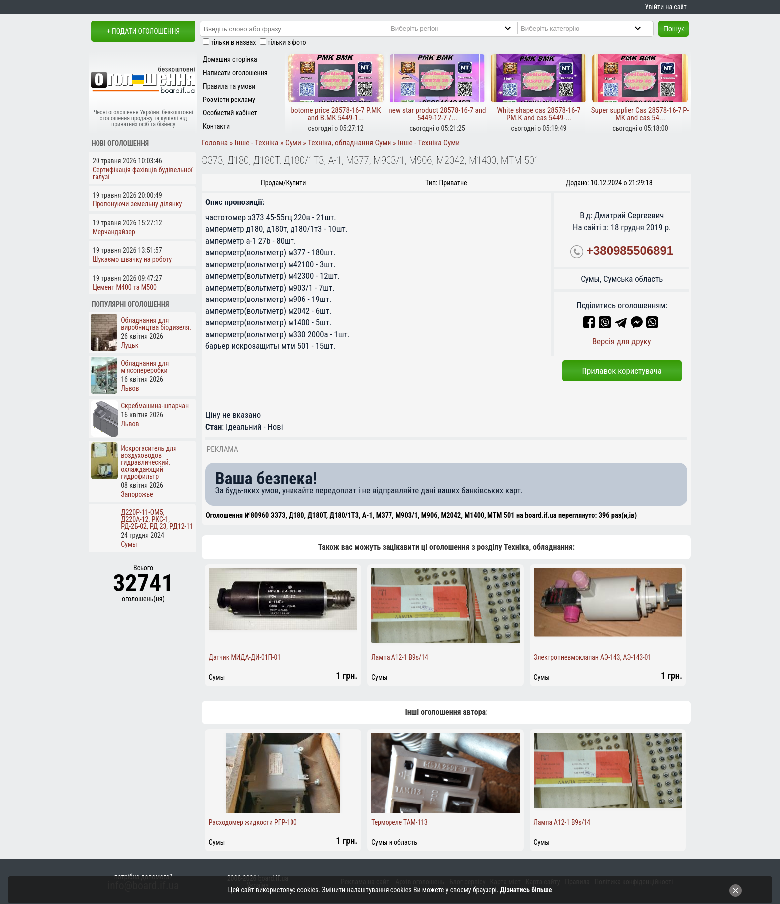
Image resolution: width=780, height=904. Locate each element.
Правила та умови (229, 86)
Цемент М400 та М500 (125, 287)
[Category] (589, 28)
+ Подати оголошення (143, 31)
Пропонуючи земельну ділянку (137, 204)
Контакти (216, 126)
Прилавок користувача (622, 371)
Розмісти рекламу (229, 99)
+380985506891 (629, 250)
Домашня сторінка (230, 59)
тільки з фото (287, 42)
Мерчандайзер (114, 232)
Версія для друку (621, 341)
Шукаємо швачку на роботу (132, 259)
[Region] (459, 28)
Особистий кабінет (230, 113)
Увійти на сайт (665, 7)
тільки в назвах (233, 42)
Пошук (673, 29)
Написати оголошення (235, 73)
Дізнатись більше (526, 890)
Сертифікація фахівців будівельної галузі (143, 173)
